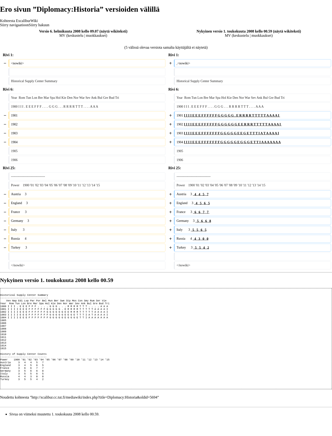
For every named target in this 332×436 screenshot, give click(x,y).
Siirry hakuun (39, 25)
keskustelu (76, 35)
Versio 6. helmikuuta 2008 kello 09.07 (69, 31)
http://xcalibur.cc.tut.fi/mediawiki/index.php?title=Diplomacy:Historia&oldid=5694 (94, 413)
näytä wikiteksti (113, 31)
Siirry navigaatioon (14, 25)
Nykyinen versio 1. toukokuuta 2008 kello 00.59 (234, 31)
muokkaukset (96, 35)
